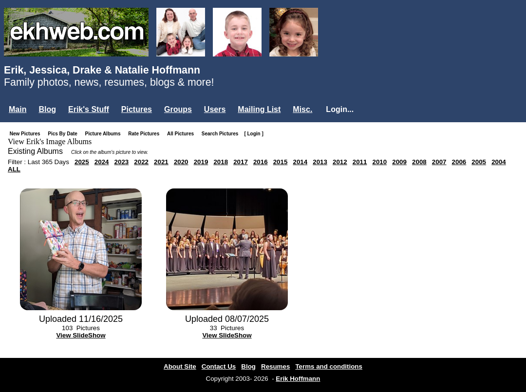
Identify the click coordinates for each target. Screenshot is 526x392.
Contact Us (219, 366)
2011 (360, 162)
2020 (181, 162)
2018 (220, 162)
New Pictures (27, 133)
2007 (439, 162)
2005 (478, 162)
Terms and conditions (328, 366)
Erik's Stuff (88, 109)
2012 (340, 162)
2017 (240, 162)
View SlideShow (80, 335)
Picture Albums (105, 133)
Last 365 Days (48, 162)
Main (17, 109)
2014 (300, 162)
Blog (47, 109)
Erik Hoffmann (298, 378)
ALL (14, 169)
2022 (141, 162)
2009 (399, 162)
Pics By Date (64, 133)
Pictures (136, 109)
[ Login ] (253, 133)
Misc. (302, 109)
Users (214, 109)
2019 (201, 162)
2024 (101, 162)
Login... (340, 109)
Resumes (275, 366)
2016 (260, 162)
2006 (459, 162)
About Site (180, 366)
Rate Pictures (145, 133)
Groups (178, 109)
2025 (82, 162)
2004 (498, 162)
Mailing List (259, 109)
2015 (280, 162)
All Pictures (182, 133)
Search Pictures (222, 133)
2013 (320, 162)
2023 (121, 162)
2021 (161, 162)
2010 (380, 162)
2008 (419, 162)
